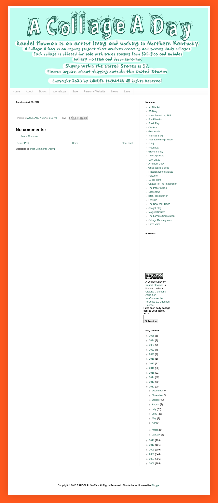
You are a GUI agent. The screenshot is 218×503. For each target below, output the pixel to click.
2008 (152, 454)
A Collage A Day (153, 281)
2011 (152, 440)
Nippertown (154, 192)
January (156, 434)
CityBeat (152, 127)
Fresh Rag (153, 123)
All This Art (154, 107)
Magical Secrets (156, 212)
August (156, 404)
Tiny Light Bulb (156, 155)
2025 (152, 335)
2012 (152, 386)
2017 (152, 363)
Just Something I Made (160, 139)
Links (127, 91)
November (158, 395)
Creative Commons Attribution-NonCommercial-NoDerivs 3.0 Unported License (157, 298)
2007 (152, 459)
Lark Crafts (154, 159)
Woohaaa (153, 147)
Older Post (127, 143)
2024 (152, 340)
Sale (75, 91)
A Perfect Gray (156, 163)
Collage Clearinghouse (160, 220)
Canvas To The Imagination (162, 183)
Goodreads (154, 131)
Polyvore (153, 175)
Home (16, 91)
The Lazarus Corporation (161, 216)
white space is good (158, 167)
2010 (152, 445)
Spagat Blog (154, 208)
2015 (152, 372)
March (155, 430)
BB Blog (152, 111)
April (154, 423)
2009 (152, 449)
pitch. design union (158, 196)
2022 (152, 349)
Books (43, 91)
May (154, 418)
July (154, 409)
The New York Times (159, 204)
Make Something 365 (159, 115)
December (158, 390)
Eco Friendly (155, 119)
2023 (152, 345)
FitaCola (152, 200)
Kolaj (151, 143)
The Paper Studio (157, 188)
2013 (152, 382)
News (114, 91)
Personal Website (94, 91)
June (155, 413)
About (29, 91)
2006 (152, 463)
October (156, 400)
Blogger (156, 485)
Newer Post (23, 143)
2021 (152, 354)
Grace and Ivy (155, 151)
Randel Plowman (154, 285)
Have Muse (154, 224)
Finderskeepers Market (160, 171)
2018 (152, 358)
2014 (152, 377)
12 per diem (154, 180)
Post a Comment (29, 136)
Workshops (59, 91)
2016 (152, 368)
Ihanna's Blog (155, 135)
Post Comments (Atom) (42, 149)
